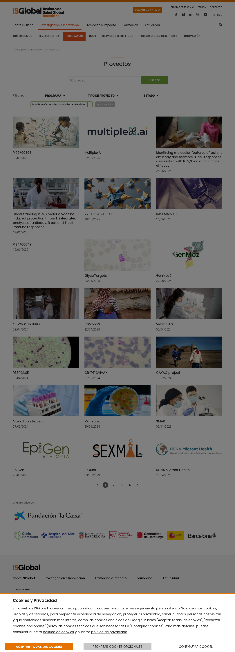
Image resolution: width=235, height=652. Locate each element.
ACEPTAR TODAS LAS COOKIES (39, 646)
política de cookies (58, 632)
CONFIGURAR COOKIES (196, 646)
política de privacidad (109, 632)
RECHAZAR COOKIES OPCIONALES (117, 646)
